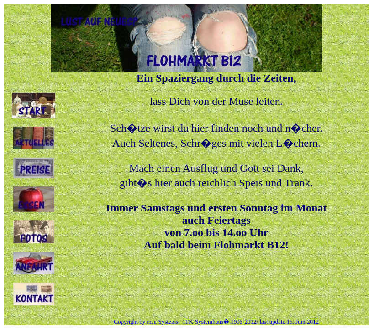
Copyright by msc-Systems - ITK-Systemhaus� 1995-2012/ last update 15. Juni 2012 (216, 321)
